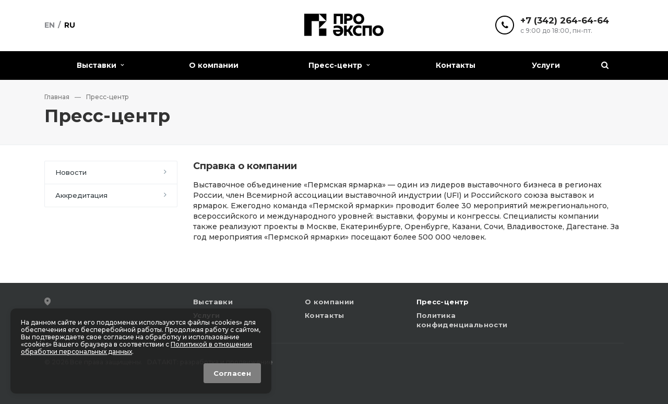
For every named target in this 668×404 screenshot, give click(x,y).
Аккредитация (81, 195)
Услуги (546, 65)
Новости (71, 172)
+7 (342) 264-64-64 (564, 20)
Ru (69, 25)
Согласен (232, 373)
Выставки (100, 65)
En (49, 25)
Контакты (455, 65)
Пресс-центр (338, 65)
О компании (213, 65)
